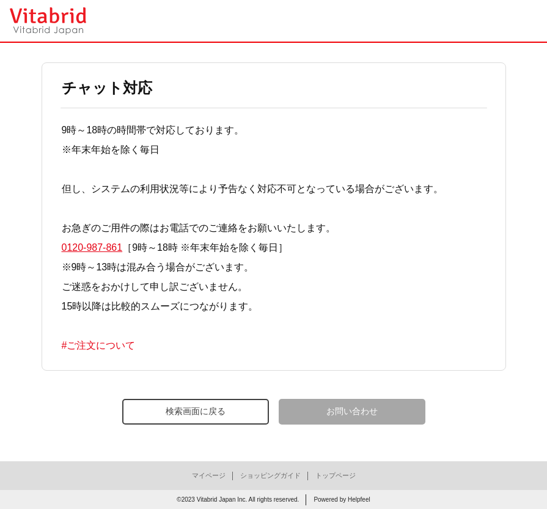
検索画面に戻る (196, 411)
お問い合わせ (352, 411)
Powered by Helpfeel (342, 499)
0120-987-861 (92, 247)
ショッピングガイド (270, 475)
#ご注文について (99, 345)
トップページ (335, 475)
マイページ (209, 475)
